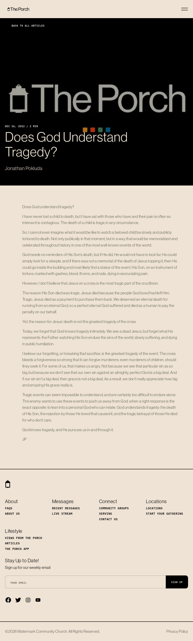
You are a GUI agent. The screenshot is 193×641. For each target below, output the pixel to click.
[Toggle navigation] (184, 9)
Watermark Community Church (42, 631)
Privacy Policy (177, 631)
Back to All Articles (25, 25)
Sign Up (177, 582)
